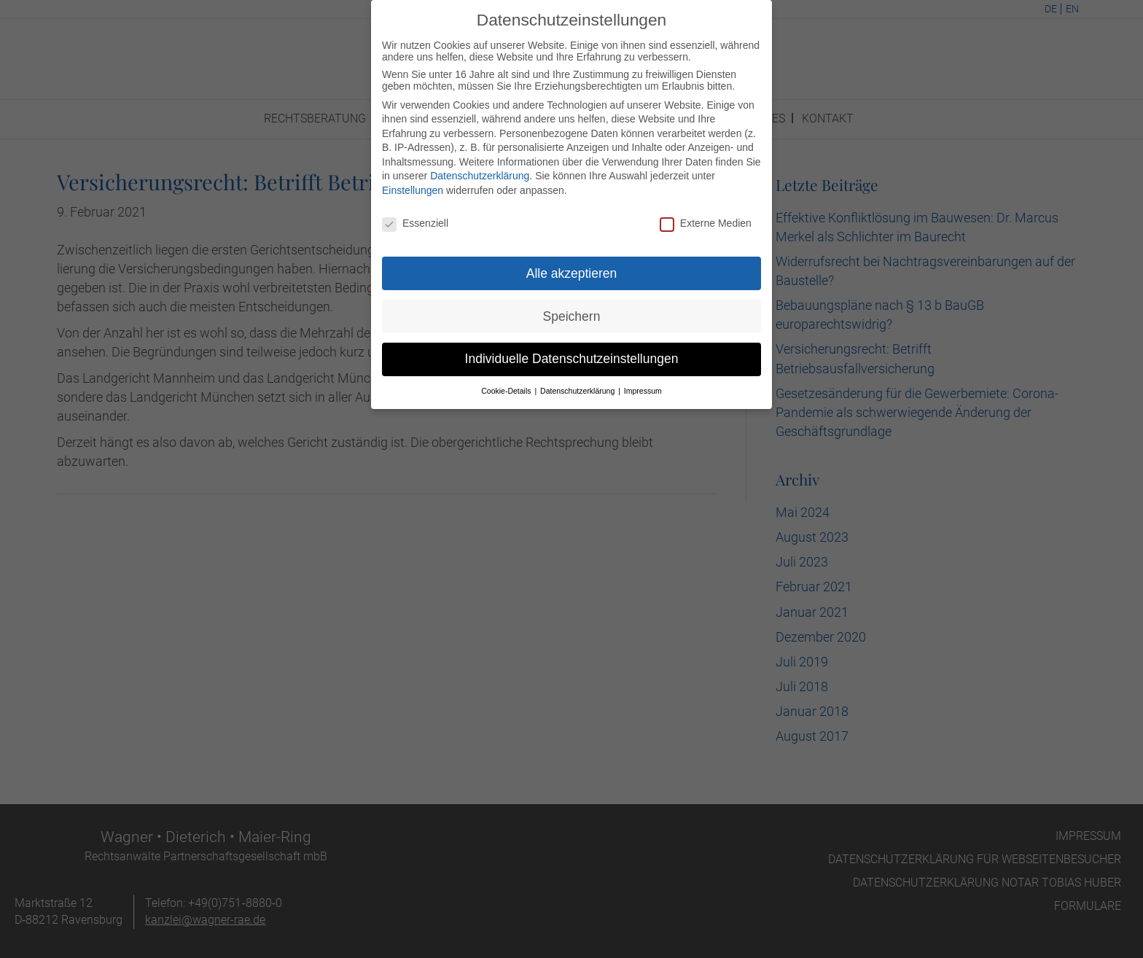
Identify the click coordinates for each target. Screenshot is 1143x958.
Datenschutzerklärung (479, 168)
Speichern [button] (572, 307)
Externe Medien (706, 215)
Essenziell (415, 215)
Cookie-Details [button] (507, 382)
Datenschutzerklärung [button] (578, 382)
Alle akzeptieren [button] (571, 264)
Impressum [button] (643, 382)
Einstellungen (412, 182)
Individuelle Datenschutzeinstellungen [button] (572, 350)
